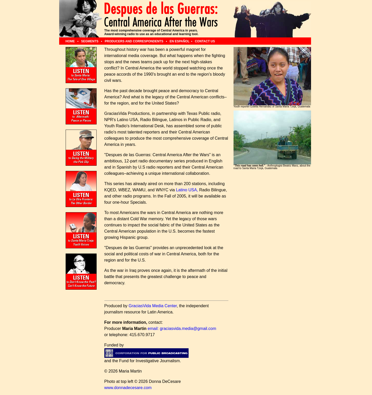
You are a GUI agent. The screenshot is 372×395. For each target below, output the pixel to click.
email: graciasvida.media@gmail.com (182, 328)
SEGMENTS (90, 41)
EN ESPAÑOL (179, 41)
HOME (71, 41)
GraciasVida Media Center (153, 306)
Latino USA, (187, 190)
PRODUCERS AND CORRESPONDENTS (134, 41)
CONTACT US (205, 41)
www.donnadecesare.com (128, 387)
